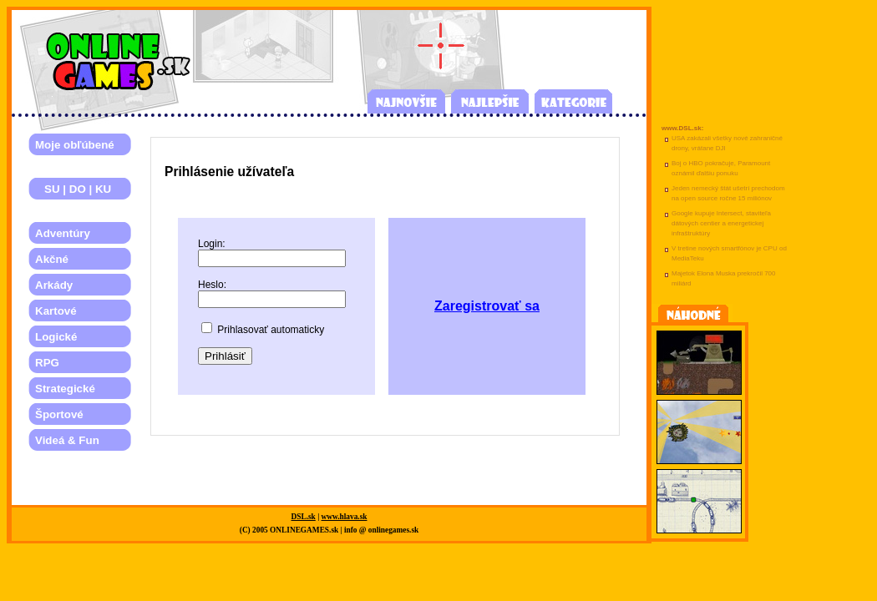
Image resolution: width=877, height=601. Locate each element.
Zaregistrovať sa (487, 306)
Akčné (51, 259)
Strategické (65, 388)
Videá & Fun (67, 440)
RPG (47, 362)
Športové (59, 414)
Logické (56, 337)
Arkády (54, 285)
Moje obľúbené (74, 145)
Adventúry (62, 233)
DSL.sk (303, 517)
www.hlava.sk (345, 517)
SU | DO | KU (73, 189)
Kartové (56, 311)
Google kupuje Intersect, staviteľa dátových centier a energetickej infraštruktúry (721, 223)
